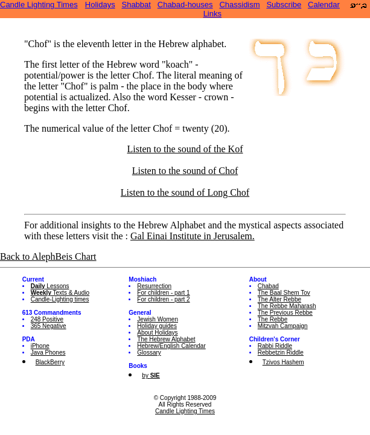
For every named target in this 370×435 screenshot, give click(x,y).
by (150, 375)
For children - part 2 (163, 299)
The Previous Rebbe (285, 312)
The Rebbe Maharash (287, 306)
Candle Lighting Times (39, 4)
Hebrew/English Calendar (171, 346)
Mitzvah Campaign (283, 326)
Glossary (149, 352)
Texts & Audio (60, 292)
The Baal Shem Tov (284, 292)
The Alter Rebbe (279, 299)
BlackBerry (50, 362)
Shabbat (135, 4)
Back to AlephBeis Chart (48, 256)
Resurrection (154, 286)
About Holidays (157, 332)
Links (212, 13)
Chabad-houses (185, 4)
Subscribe (283, 4)
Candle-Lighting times (60, 299)
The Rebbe (272, 319)
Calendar (324, 4)
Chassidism (239, 4)
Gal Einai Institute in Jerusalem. (192, 236)
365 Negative (48, 326)
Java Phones (48, 352)
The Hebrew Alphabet (166, 339)
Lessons (50, 286)
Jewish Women (157, 319)
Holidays (100, 4)
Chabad (268, 286)
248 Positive (47, 319)
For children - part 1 (163, 292)
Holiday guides (157, 326)
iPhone (40, 346)
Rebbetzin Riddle (281, 352)
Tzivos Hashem (283, 362)
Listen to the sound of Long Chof (185, 192)
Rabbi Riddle (275, 346)
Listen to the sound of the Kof (185, 149)
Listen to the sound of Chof (185, 171)
